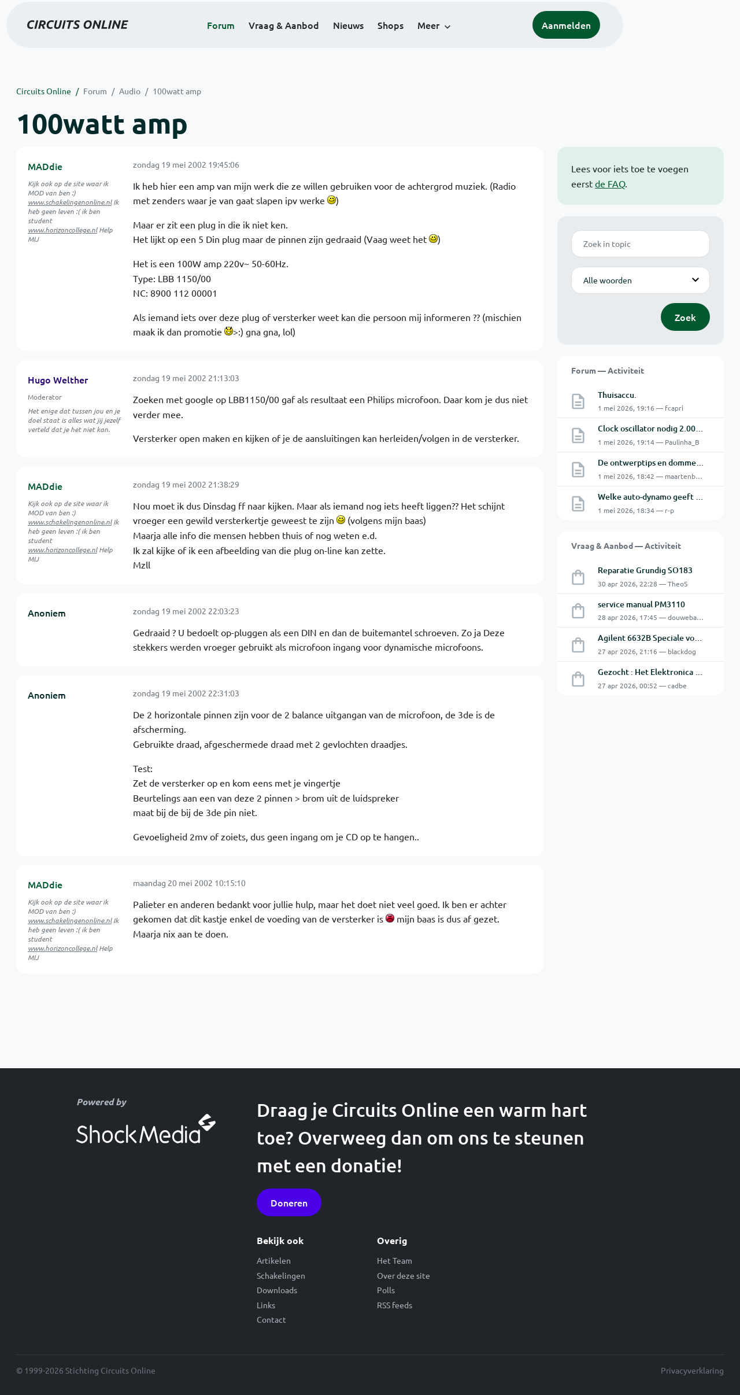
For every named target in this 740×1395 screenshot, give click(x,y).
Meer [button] (484, 41)
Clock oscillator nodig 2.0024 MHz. (662, 428)
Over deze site (403, 1275)
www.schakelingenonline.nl (70, 201)
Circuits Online (43, 91)
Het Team (394, 1260)
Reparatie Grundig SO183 (645, 569)
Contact (271, 1319)
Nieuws (403, 41)
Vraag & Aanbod (339, 41)
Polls (386, 1290)
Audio (129, 91)
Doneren (289, 1202)
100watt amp (177, 91)
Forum (276, 41)
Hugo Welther (58, 379)
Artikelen (274, 1260)
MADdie (45, 166)
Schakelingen (281, 1275)
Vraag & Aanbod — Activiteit (626, 545)
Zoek (685, 317)
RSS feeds (394, 1305)
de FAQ (610, 183)
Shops (446, 41)
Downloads (277, 1290)
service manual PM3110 (641, 604)
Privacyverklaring (692, 1370)
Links (266, 1305)
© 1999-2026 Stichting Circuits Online (86, 1370)
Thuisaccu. (617, 394)
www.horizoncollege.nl (62, 229)
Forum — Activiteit (607, 370)
